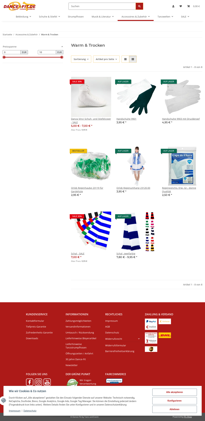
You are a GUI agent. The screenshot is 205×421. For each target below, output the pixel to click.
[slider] (4, 57)
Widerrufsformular (115, 345)
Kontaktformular (35, 320)
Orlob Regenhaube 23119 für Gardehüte (87, 189)
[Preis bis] (47, 52)
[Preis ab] (12, 52)
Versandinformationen (78, 326)
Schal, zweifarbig (125, 253)
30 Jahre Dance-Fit (76, 359)
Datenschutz (29, 410)
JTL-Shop (188, 416)
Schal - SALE (77, 253)
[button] (173, 6)
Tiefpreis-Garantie (36, 326)
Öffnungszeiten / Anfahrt (79, 353)
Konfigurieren (175, 400)
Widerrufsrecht (113, 338)
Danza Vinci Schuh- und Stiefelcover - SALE (91, 120)
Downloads (32, 338)
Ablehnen (174, 409)
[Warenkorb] (193, 6)
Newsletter (72, 365)
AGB (107, 326)
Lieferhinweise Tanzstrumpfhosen (76, 346)
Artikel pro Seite (105, 59)
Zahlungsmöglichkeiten (78, 320)
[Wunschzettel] (181, 6)
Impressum (14, 410)
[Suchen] (102, 6)
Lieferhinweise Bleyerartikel (81, 338)
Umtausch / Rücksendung (80, 332)
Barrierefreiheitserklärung (119, 351)
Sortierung (80, 59)
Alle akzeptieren (174, 392)
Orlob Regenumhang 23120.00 (133, 187)
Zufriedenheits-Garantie (39, 332)
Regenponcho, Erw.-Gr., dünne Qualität (179, 189)
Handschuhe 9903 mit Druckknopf (181, 118)
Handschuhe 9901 (126, 118)
